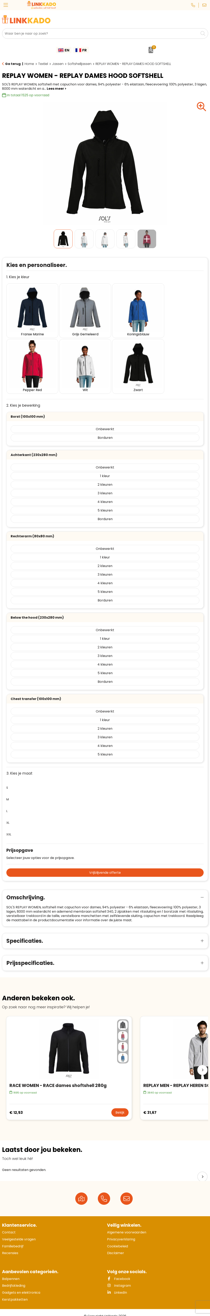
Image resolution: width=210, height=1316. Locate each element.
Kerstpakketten (15, 1292)
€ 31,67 (149, 1105)
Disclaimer (115, 1245)
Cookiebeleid (117, 1239)
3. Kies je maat (19, 766)
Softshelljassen (79, 64)
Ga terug (13, 63)
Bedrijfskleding (13, 1278)
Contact (9, 1225)
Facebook (118, 1271)
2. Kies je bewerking (23, 398)
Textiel (43, 64)
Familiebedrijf (13, 1239)
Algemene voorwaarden (126, 1225)
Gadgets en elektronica (21, 1285)
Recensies (10, 1245)
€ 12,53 (16, 1105)
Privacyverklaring (121, 1232)
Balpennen (10, 1271)
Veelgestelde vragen (19, 1232)
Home (29, 64)
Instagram (119, 1278)
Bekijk (119, 1105)
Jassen (58, 64)
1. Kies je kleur (17, 277)
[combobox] (100, 33)
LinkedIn (117, 1285)
